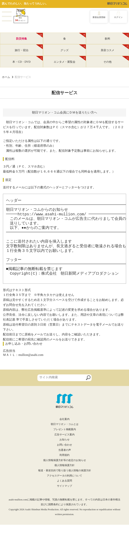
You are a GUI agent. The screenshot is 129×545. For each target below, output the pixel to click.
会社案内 (64, 419)
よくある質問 (64, 480)
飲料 (117, 36)
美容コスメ (115, 48)
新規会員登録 (99, 17)
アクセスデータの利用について (64, 475)
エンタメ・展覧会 (70, 59)
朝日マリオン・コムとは (64, 424)
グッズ (73, 48)
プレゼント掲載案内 (64, 429)
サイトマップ (64, 486)
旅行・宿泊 (29, 48)
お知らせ (64, 439)
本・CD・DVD (27, 59)
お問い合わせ (64, 444)
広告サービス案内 (64, 434)
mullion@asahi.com (30, 354)
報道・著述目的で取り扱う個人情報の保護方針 (64, 470)
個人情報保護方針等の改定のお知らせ (64, 460)
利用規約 (64, 455)
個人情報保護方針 (64, 465)
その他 (116, 59)
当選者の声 (64, 450)
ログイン (118, 17)
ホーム (6, 77)
